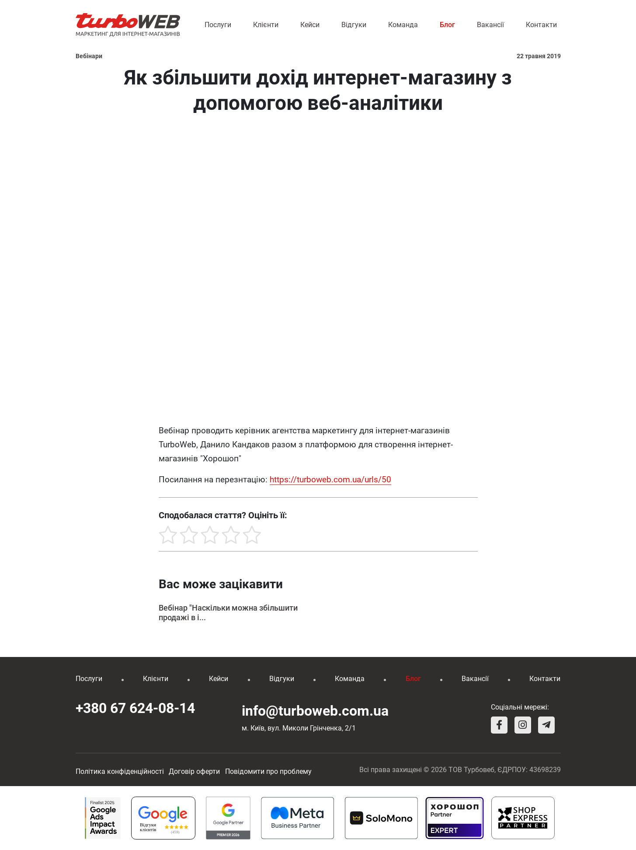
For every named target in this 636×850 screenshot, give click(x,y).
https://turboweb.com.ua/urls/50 (330, 479)
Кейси (310, 25)
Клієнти (265, 25)
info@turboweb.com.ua (315, 710)
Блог (447, 25)
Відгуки (353, 25)
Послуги (218, 25)
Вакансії (490, 25)
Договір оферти (194, 771)
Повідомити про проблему (268, 771)
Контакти (541, 25)
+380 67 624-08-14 (135, 708)
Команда (403, 25)
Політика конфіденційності (120, 771)
